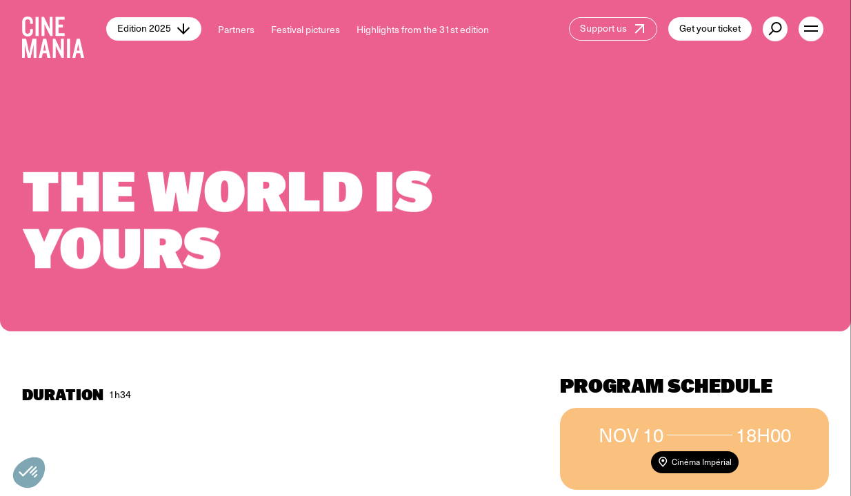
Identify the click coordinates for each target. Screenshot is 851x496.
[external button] (775, 29)
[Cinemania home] (64, 29)
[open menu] (811, 29)
